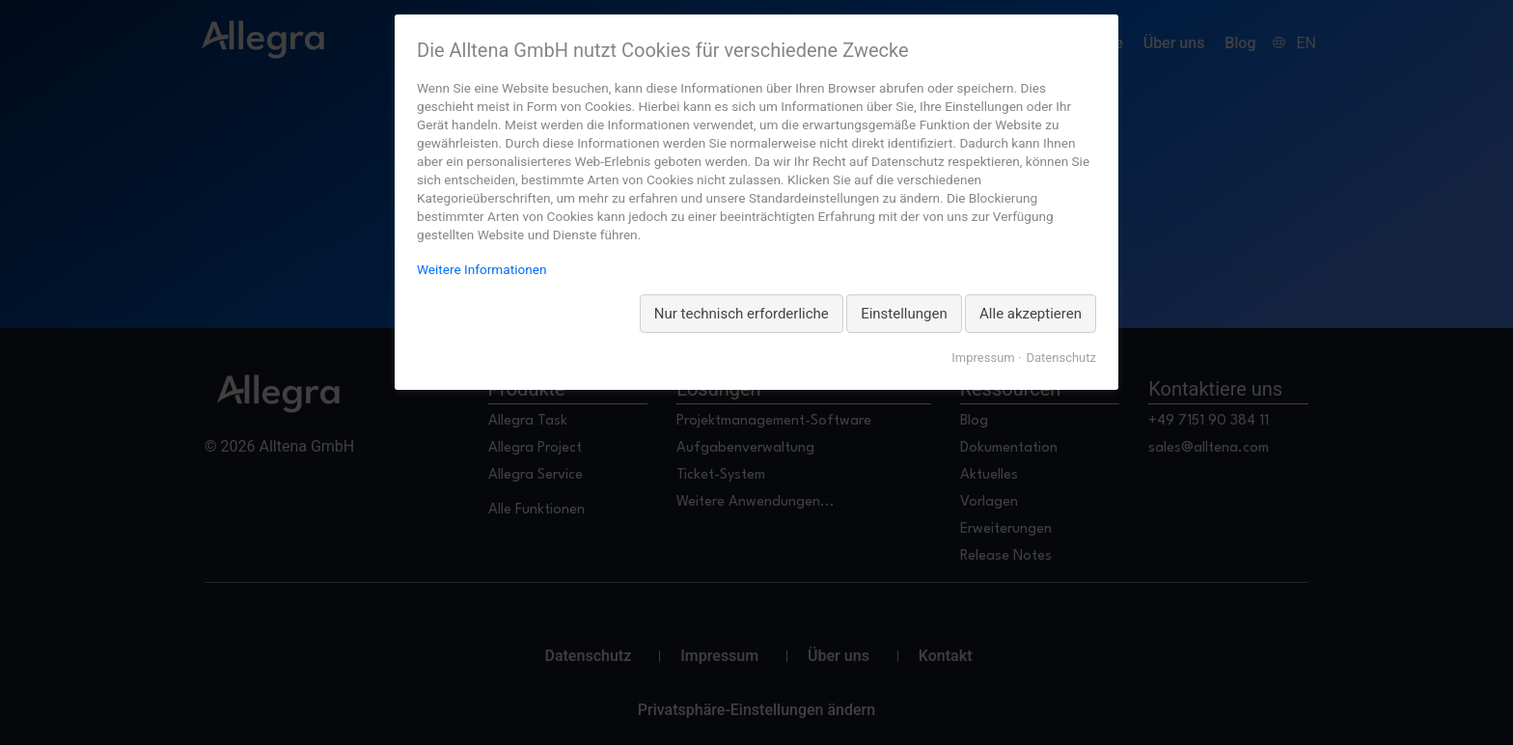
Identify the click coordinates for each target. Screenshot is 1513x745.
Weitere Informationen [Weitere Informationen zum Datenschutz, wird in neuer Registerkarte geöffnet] (481, 269)
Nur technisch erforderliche (741, 313)
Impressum (982, 357)
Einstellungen (904, 313)
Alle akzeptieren (1030, 313)
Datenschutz (1061, 357)
